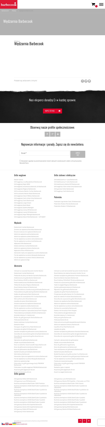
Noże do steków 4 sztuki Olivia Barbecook (67, 296)
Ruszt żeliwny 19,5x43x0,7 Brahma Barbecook (69, 280)
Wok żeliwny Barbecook (22, 354)
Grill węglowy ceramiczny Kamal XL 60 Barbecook (30, 186)
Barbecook (5, 11)
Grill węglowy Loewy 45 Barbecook (25, 210)
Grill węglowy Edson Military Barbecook (27, 196)
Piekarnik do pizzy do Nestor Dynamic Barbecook (30, 275)
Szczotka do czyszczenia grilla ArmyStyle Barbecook (31, 334)
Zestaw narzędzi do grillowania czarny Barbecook (30, 331)
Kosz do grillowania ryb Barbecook (65, 347)
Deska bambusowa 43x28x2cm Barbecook (28, 282)
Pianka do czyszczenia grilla (63, 361)
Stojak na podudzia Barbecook (24, 342)
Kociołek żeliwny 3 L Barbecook (64, 315)
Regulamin (17, 422)
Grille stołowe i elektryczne (64, 175)
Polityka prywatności (20, 424)
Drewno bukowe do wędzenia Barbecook (27, 232)
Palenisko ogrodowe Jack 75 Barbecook (67, 201)
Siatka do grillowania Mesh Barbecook (26, 294)
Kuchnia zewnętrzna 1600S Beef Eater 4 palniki (29, 402)
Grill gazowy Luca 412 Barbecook (65, 379)
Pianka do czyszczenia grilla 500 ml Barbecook (69, 282)
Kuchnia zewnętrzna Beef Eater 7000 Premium (29, 383)
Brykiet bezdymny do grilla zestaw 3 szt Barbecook (71, 354)
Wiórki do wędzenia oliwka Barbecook (26, 236)
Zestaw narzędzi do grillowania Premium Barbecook (71, 275)
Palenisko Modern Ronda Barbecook (66, 204)
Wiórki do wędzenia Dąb (22, 260)
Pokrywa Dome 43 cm (61, 320)
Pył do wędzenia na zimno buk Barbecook (27, 241)
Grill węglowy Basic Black (22, 205)
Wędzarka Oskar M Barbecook (24, 250)
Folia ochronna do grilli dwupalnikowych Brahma (70, 322)
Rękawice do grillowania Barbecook (25, 340)
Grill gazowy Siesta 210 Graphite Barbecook (28, 407)
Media (14, 11)
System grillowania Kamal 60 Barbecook (67, 287)
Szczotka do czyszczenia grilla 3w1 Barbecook (69, 336)
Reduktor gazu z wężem (62, 367)
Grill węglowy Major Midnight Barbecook (27, 214)
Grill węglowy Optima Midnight (24, 207)
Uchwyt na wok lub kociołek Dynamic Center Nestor (71, 271)
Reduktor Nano (19, 324)
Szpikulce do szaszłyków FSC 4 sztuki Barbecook (30, 296)
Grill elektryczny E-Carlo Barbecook (65, 182)
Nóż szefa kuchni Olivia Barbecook (25, 299)
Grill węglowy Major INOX (22, 184)
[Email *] (45, 153)
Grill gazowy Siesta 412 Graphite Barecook (28, 404)
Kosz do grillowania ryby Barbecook (25, 349)
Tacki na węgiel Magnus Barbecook (65, 285)
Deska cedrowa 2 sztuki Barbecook (25, 246)
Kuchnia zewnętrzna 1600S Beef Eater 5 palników (70, 402)
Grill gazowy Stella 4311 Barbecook (25, 409)
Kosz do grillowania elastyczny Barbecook (28, 347)
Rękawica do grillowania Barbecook (65, 289)
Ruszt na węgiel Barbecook (63, 372)
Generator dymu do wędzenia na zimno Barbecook (30, 253)
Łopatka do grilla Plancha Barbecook (66, 292)
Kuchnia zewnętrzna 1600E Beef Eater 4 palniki (69, 397)
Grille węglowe (20, 175)
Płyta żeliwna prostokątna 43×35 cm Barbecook (30, 313)
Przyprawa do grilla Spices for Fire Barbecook (69, 294)
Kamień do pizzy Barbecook (63, 352)
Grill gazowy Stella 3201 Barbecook (25, 379)
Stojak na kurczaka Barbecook (64, 342)
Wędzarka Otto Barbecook (22, 243)
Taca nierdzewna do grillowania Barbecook (68, 349)
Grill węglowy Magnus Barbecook (25, 189)
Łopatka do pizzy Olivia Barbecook (25, 301)
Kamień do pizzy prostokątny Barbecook (27, 352)
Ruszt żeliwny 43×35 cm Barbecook (25, 280)
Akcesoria (18, 266)
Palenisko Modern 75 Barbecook (64, 206)
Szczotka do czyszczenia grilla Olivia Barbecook (69, 299)
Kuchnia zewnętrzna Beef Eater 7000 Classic (68, 383)
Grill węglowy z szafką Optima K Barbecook (28, 182)
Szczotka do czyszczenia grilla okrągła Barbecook (70, 334)
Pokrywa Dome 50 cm (21, 320)
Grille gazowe (19, 374)
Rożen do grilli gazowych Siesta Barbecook (28, 317)
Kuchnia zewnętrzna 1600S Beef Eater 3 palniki (69, 400)
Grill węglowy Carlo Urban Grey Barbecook (28, 198)
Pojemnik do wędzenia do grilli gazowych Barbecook (71, 356)
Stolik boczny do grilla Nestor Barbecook (27, 278)
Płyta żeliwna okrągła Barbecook (65, 313)
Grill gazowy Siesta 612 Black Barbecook (67, 409)
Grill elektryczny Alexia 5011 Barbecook (67, 184)
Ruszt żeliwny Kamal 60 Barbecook (25, 287)
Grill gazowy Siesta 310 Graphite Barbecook (68, 404)
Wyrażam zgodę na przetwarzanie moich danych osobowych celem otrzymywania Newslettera (50, 162)
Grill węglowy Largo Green (22, 203)
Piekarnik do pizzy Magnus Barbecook (26, 285)
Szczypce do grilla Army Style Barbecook (27, 327)
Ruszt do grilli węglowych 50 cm (24, 369)
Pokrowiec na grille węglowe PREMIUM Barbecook (30, 367)
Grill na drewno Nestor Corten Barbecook (27, 191)
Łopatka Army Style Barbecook (64, 327)
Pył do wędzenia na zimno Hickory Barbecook (29, 257)
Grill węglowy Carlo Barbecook (24, 200)
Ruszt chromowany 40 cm (22, 372)
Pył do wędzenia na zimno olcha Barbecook (28, 239)
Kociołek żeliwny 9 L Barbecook (24, 315)
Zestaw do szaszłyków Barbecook (65, 308)
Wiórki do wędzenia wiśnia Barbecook (26, 234)
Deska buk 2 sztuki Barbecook (24, 227)
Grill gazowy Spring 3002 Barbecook (66, 407)
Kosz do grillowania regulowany (64, 345)
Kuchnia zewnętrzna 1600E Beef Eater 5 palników (30, 397)
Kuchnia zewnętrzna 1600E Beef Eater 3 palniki (29, 400)
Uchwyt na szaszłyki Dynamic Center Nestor (28, 271)
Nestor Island (18, 179)
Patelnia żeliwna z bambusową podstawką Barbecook (31, 289)
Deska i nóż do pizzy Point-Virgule (65, 310)
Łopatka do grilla (59, 329)
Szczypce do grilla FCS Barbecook (25, 329)
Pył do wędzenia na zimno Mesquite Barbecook (29, 255)
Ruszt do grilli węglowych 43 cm (64, 369)
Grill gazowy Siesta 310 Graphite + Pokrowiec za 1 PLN (71, 381)
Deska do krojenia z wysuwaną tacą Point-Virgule (30, 310)
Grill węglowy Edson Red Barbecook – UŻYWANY (30, 217)
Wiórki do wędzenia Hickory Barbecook (26, 248)
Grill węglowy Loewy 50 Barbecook (25, 212)
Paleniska (58, 197)
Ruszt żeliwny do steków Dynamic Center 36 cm (69, 273)
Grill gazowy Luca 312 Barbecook (25, 381)
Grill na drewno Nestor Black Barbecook (27, 193)
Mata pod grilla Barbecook (62, 317)
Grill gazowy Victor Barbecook (64, 189)
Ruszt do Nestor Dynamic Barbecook (66, 278)
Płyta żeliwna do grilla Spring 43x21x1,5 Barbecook (30, 292)
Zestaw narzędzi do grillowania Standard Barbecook (71, 331)
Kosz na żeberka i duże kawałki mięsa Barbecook (30, 345)
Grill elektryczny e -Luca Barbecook (65, 179)
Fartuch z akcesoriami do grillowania (66, 340)
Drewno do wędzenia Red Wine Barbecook (28, 229)
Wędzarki (17, 223)
